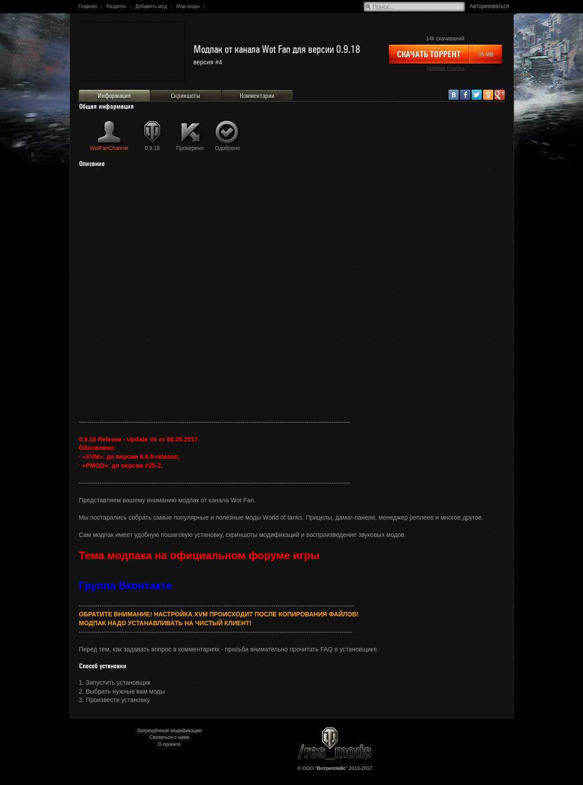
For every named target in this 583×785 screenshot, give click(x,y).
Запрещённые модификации (169, 730)
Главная (88, 6)
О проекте (169, 744)
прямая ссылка (445, 68)
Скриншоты (185, 96)
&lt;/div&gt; (291, 295)
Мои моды (187, 6)
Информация (114, 96)
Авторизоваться (489, 6)
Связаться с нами (169, 737)
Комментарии (257, 96)
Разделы (116, 6)
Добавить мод (151, 6)
